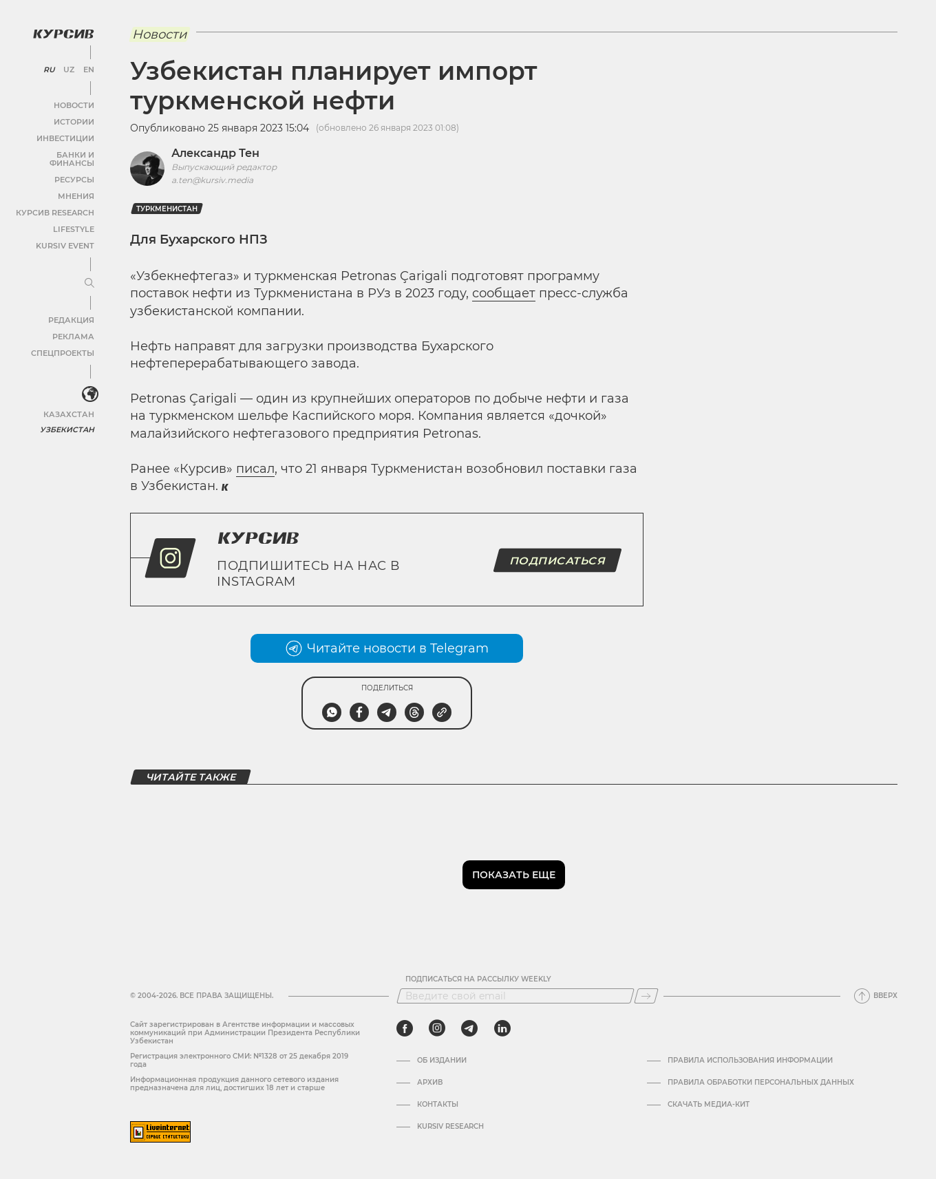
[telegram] (469, 1028)
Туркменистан (167, 208)
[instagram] (437, 1028)
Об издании (442, 1060)
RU (49, 69)
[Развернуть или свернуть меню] (88, 273)
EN (88, 69)
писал (255, 468)
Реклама (74, 327)
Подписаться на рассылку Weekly (478, 979)
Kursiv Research (450, 1127)
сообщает (503, 293)
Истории (75, 120)
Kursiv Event (67, 236)
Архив (430, 1083)
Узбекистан (68, 419)
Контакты (437, 1105)
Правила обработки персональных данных (761, 1083)
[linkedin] (502, 1028)
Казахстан (70, 404)
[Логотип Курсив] (62, 32)
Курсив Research (58, 203)
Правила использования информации (750, 1060)
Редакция (72, 310)
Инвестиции (67, 137)
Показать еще (513, 875)
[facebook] (404, 1028)
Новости (75, 104)
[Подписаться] (646, 995)
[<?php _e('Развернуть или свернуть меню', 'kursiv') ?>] (89, 385)
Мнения (76, 186)
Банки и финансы (55, 153)
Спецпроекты (64, 343)
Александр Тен (215, 153)
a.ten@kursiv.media (212, 180)
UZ (68, 69)
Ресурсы (75, 170)
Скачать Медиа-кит (708, 1105)
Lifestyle (74, 219)
